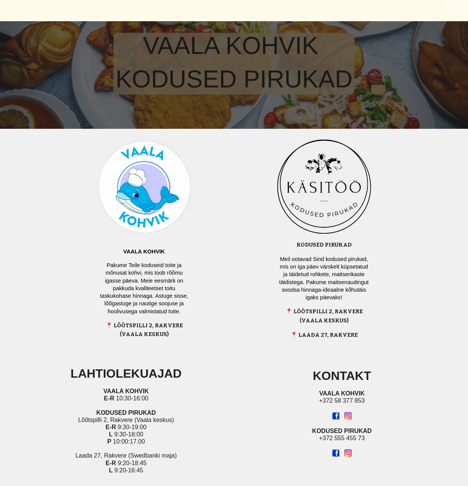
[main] (144, 290)
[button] (459, 11)
